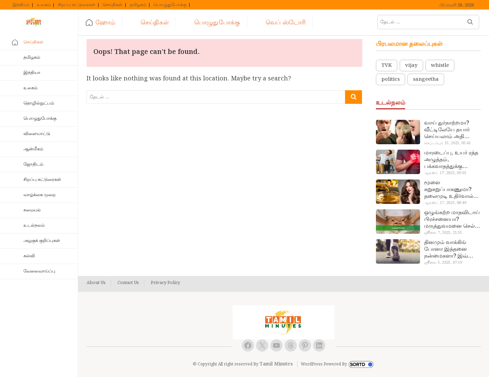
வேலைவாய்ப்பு (39, 271)
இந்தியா (21, 5)
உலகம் (44, 5)
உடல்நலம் (33, 225)
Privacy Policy (165, 283)
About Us (96, 283)
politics (390, 79)
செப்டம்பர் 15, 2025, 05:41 (447, 143)
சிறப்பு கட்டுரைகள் (76, 5)
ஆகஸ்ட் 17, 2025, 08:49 (445, 203)
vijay (411, 65)
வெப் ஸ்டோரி (286, 22)
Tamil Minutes (276, 364)
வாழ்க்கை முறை (39, 195)
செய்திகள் (113, 5)
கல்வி (29, 256)
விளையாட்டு (36, 133)
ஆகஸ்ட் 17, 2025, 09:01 (445, 173)
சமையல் (32, 210)
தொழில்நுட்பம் (38, 103)
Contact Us (128, 283)
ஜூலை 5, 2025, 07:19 (443, 263)
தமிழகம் (138, 5)
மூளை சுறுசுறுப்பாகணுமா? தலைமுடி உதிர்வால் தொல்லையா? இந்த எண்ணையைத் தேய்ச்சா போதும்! (448, 190)
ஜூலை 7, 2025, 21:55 (443, 233)
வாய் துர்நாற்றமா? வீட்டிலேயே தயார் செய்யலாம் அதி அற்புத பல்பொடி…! (448, 130)
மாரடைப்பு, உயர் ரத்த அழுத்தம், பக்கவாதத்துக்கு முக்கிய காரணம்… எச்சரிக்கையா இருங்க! (451, 160)
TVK (386, 65)
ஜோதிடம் (33, 164)
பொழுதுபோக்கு (169, 5)
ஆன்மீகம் (33, 149)
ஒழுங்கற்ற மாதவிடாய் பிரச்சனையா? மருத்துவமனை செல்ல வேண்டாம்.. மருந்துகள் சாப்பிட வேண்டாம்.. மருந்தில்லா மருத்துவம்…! (452, 219)
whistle (440, 65)
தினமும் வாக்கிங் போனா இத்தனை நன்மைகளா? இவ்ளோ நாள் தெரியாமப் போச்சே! (451, 249)
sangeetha (426, 79)
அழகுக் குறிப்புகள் (41, 240)
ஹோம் (105, 22)
